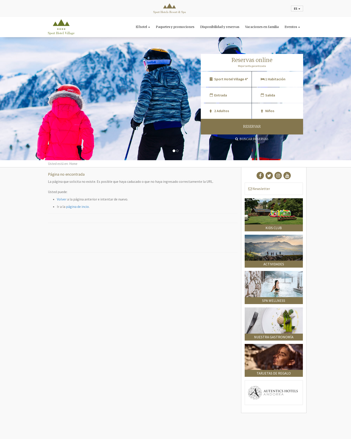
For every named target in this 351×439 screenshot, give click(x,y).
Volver (61, 199)
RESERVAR (252, 126)
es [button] (297, 8)
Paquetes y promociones (175, 27)
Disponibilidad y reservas (219, 27)
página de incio (77, 206)
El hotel (143, 27)
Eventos (292, 27)
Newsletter (259, 188)
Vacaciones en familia (262, 27)
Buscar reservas (251, 139)
